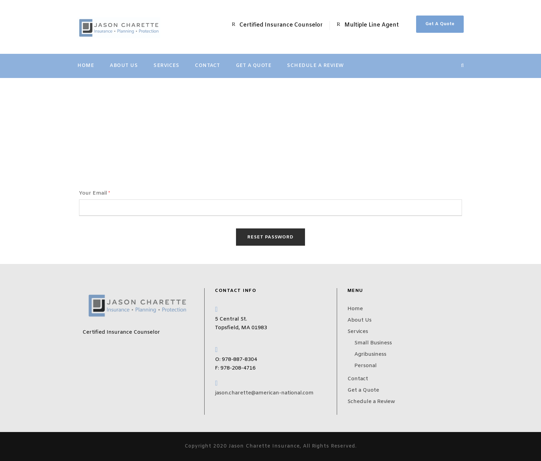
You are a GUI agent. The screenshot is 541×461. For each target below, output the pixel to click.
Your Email (94, 193)
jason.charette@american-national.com (264, 393)
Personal (365, 365)
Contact (207, 65)
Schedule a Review (315, 65)
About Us (124, 65)
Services (166, 65)
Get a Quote (254, 65)
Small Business (373, 343)
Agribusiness (370, 354)
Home (85, 65)
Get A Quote (439, 24)
